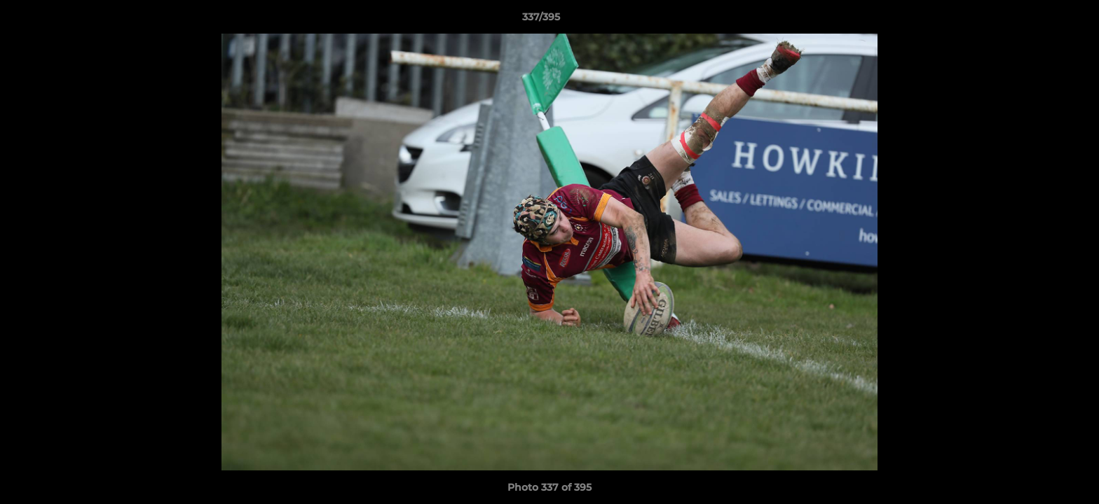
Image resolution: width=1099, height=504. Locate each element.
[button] (1040, 20)
